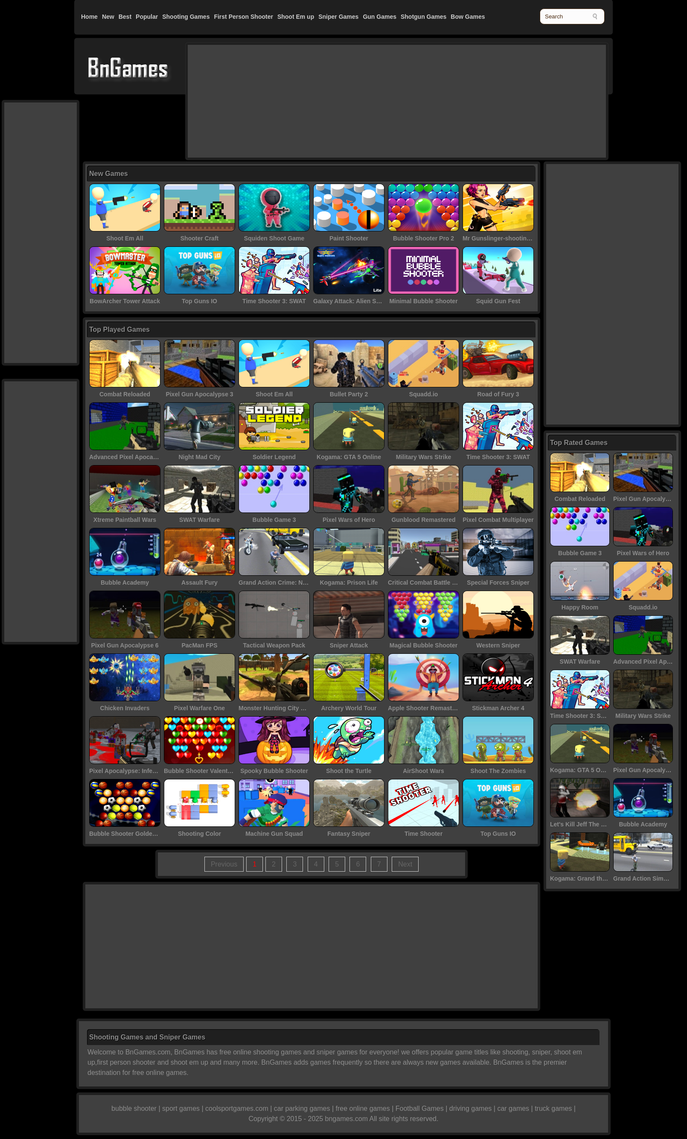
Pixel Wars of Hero (349, 519)
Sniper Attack (349, 645)
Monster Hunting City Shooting (282, 708)
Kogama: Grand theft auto (587, 878)
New (108, 16)
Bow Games (468, 16)
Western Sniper (498, 645)
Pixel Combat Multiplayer (498, 519)
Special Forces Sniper (498, 582)
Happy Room (580, 607)
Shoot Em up (295, 16)
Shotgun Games (423, 16)
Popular (147, 16)
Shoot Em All (124, 238)
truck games (553, 1108)
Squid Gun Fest (498, 301)
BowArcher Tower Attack (125, 301)
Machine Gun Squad (274, 833)
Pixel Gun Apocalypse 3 (199, 394)
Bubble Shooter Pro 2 (423, 238)
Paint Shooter (348, 238)
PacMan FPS (199, 645)
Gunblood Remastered (423, 519)
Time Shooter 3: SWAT (274, 301)
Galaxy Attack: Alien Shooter (354, 301)
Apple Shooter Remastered (426, 708)
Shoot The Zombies (498, 770)
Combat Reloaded (124, 394)
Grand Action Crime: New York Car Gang (296, 582)
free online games (362, 1108)
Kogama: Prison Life (349, 582)
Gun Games (379, 16)
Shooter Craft (199, 238)
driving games (470, 1108)
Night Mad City (200, 457)
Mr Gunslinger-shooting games (507, 238)
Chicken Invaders (125, 708)
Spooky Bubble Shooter (274, 770)
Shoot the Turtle (348, 770)
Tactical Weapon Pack (274, 645)
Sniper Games (338, 16)
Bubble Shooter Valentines (201, 770)
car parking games (302, 1108)
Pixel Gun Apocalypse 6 (124, 645)
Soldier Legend (274, 457)
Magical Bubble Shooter (423, 645)
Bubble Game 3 (274, 519)
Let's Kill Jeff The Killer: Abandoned (601, 824)
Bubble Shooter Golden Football (135, 833)
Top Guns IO (199, 301)
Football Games (420, 1108)
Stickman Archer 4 (498, 708)
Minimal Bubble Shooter (423, 301)
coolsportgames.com (236, 1108)
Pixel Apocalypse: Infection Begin (137, 770)
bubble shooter (134, 1108)
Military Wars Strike (423, 457)
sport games (181, 1108)
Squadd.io (423, 394)
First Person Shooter (243, 16)
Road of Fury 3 (498, 394)
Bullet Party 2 (349, 394)
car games (513, 1108)
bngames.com (346, 1118)
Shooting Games (186, 16)
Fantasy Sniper (348, 833)
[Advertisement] (258, 100)
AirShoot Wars (423, 770)
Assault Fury (199, 582)
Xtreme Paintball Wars (124, 519)
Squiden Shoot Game (274, 238)
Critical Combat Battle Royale (430, 582)
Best (125, 16)
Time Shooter (423, 833)
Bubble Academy (125, 582)
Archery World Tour (348, 708)
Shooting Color (199, 833)
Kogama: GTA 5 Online (349, 457)
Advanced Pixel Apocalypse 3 (131, 457)
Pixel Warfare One (199, 708)
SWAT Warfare (199, 519)
